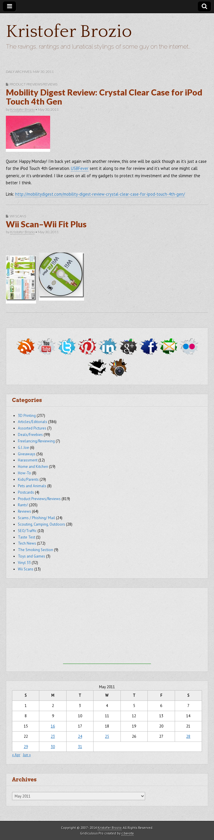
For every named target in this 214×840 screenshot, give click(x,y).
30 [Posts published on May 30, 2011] (53, 746)
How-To (24, 473)
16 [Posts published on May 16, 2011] (53, 726)
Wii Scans (18, 216)
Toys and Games (31, 556)
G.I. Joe (23, 447)
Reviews (24, 511)
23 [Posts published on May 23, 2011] (53, 736)
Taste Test (26, 537)
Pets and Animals (32, 485)
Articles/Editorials (32, 421)
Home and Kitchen (33, 466)
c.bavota (127, 833)
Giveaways (26, 453)
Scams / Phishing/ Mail (36, 517)
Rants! (23, 504)
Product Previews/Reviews (33, 84)
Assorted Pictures (32, 428)
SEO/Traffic (27, 530)
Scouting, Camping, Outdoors (41, 524)
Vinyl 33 (24, 562)
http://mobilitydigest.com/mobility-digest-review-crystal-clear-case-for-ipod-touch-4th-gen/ (100, 194)
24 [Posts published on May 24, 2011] (80, 736)
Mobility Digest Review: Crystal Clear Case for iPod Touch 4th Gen (104, 97)
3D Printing (27, 415)
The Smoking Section (35, 549)
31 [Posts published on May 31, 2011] (80, 746)
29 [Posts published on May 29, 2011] (26, 746)
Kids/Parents (28, 479)
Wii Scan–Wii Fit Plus (46, 224)
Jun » (27, 754)
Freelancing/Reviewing (36, 441)
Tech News (27, 543)
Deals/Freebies (30, 434)
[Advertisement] (107, 627)
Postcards (26, 492)
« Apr (16, 754)
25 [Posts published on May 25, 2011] (107, 736)
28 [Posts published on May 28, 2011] (188, 736)
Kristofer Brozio (69, 32)
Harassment (28, 460)
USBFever (80, 168)
